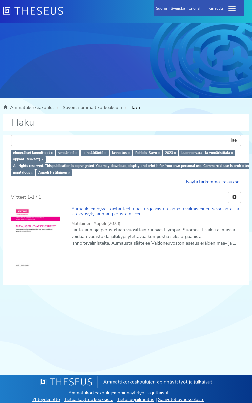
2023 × (170, 152)
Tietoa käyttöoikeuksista (88, 399)
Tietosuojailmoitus (135, 399)
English (195, 8)
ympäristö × (67, 152)
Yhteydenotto (46, 399)
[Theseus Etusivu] (68, 15)
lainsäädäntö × (94, 152)
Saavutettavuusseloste (181, 399)
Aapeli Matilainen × (54, 172)
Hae (232, 140)
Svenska (178, 8)
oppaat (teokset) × (28, 159)
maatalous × (23, 172)
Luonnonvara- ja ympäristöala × (207, 152)
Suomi (161, 8)
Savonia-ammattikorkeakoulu (92, 108)
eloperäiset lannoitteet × (33, 152)
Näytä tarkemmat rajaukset (213, 182)
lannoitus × (121, 152)
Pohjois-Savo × (147, 152)
